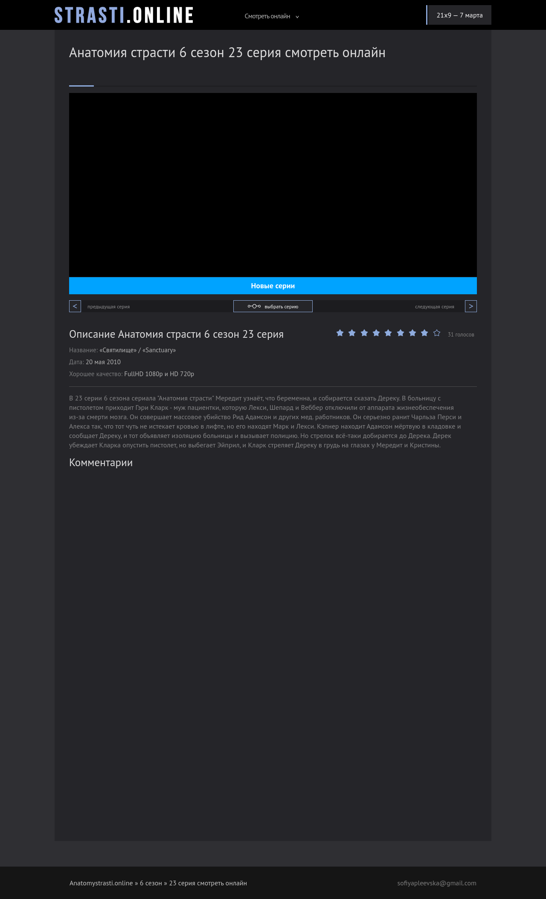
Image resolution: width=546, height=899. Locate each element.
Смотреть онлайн (271, 16)
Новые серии (273, 285)
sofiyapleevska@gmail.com (436, 883)
